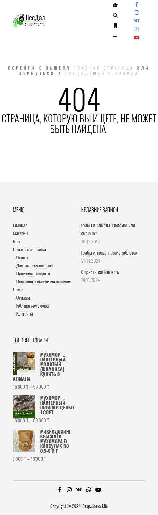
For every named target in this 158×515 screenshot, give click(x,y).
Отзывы (23, 297)
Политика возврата (33, 273)
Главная (20, 225)
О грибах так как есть (100, 271)
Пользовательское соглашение (43, 281)
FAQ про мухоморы (32, 305)
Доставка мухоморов (34, 265)
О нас (18, 289)
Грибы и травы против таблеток (109, 252)
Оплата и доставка (29, 249)
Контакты (24, 313)
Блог (17, 241)
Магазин (20, 233)
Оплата (22, 257)
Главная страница (104, 68)
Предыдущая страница (102, 73)
